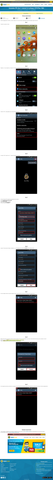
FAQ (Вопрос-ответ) (13, 469)
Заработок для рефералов (5, 471)
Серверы (45, 4)
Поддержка (50, 4)
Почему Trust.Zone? (28, 4)
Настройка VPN (37, 4)
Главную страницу (28, 431)
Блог (10, 467)
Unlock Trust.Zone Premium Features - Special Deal (43, 469)
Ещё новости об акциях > (39, 473)
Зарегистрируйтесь (39, 13)
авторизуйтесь (25, 13)
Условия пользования (4, 467)
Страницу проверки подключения (14, 432)
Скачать (42, 4)
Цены (33, 4)
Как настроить (35, 0)
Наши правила (3, 469)
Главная (2, 463)
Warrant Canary (3, 470)
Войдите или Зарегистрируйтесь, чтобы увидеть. (13, 340)
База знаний (12, 470)
